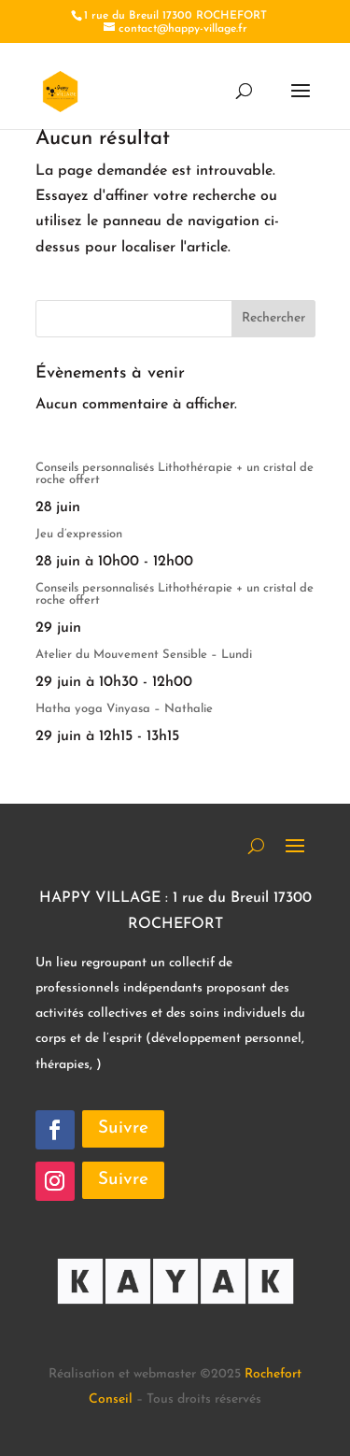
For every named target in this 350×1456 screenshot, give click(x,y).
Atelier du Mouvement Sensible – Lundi (143, 655)
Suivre (123, 1128)
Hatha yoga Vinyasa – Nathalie (124, 709)
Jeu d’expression (78, 534)
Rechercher (273, 318)
